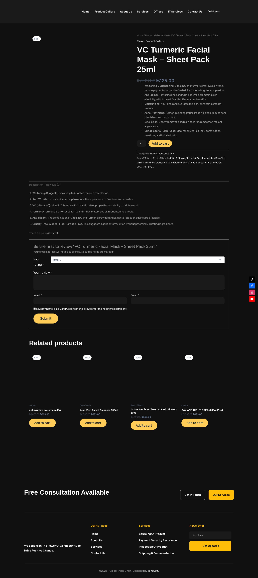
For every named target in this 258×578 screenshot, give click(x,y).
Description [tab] (36, 209)
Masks (167, 35)
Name (37, 320)
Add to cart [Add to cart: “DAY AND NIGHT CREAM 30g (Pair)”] (196, 448)
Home (86, 11)
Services (143, 11)
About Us (126, 11)
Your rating (38, 286)
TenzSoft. (153, 570)
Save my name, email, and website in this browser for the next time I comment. (81, 333)
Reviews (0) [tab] (53, 209)
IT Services (175, 11)
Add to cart (160, 143)
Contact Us (195, 11)
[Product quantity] (141, 143)
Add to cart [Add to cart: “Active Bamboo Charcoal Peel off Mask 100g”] (145, 451)
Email (135, 320)
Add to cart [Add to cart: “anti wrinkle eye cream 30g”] (44, 448)
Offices (158, 11)
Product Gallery (105, 11)
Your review (42, 297)
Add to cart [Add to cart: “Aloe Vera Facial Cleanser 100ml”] (95, 448)
